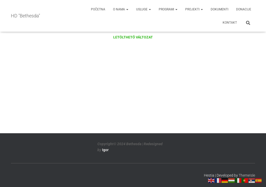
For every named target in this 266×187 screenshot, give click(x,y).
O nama (120, 9)
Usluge (143, 9)
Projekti (194, 9)
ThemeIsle (247, 175)
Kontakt (230, 22)
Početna (98, 9)
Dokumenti (219, 9)
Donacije (243, 9)
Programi (168, 9)
